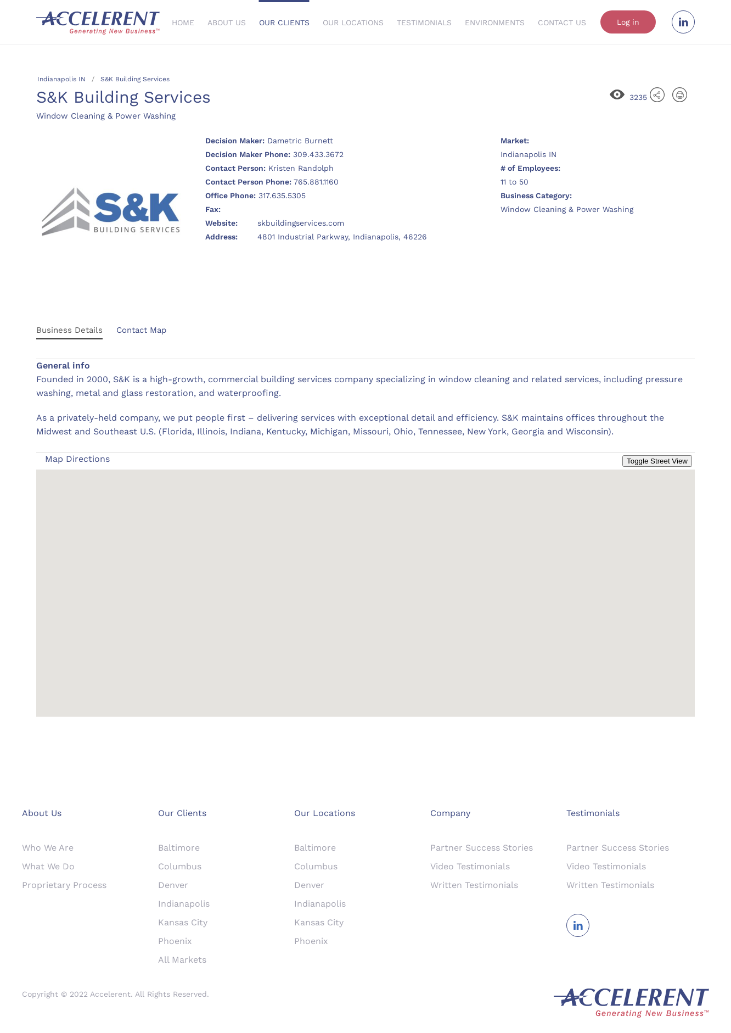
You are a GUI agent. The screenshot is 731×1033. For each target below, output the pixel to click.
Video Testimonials (470, 866)
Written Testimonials (474, 885)
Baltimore (179, 847)
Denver (173, 885)
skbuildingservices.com (300, 223)
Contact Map (141, 330)
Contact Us (562, 22)
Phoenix (175, 941)
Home (183, 22)
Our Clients (284, 22)
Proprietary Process (64, 885)
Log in (628, 22)
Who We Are (48, 847)
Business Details (69, 330)
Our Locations (353, 22)
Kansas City (182, 922)
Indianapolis (184, 903)
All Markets (182, 959)
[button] (365, 583)
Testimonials (424, 22)
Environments (495, 22)
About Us (226, 22)
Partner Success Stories (481, 847)
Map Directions (77, 459)
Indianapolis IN (61, 79)
